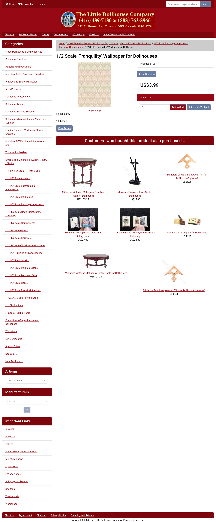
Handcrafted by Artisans (18, 66)
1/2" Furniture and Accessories (23, 253)
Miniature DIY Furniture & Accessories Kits (25, 143)
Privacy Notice (13, 474)
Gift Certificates (13, 339)
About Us (9, 34)
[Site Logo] (108, 20)
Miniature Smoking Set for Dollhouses (187, 232)
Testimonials (61, 34)
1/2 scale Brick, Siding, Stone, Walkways (23, 214)
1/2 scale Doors (16, 230)
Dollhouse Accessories (17, 96)
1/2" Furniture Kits (17, 260)
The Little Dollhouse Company (106, 520)
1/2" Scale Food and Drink (21, 275)
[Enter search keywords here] (183, 4)
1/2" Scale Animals (17, 178)
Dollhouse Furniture (15, 59)
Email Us (94, 34)
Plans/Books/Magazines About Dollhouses (22, 322)
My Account (11, 466)
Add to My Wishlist (199, 107)
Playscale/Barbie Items (17, 312)
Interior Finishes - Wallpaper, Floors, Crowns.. (24, 132)
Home (11, 4)
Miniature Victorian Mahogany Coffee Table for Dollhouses (96, 273)
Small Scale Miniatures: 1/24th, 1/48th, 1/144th (92, 43)
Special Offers (12, 346)
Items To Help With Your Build (119, 34)
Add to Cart (178, 107)
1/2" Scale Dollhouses (19, 197)
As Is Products (13, 89)
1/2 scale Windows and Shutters (25, 245)
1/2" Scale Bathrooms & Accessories (20, 187)
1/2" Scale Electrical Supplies (23, 290)
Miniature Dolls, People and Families (24, 74)
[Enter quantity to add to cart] (155, 107)
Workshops (78, 34)
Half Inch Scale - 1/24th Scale (135, 43)
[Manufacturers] (27, 401)
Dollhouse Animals (15, 104)
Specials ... (11, 353)
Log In (40, 4)
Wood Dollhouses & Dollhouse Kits (23, 51)
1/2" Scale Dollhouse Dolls (21, 268)
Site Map (10, 489)
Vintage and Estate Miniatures (21, 81)
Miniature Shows (28, 34)
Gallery (45, 34)
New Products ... (14, 361)
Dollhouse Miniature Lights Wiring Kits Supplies (25, 121)
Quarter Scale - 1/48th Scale (21, 297)
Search (205, 4)
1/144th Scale (14, 305)
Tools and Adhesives (16, 152)
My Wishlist (25, 4)
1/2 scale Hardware (18, 238)
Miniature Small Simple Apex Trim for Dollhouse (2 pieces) (174, 290)
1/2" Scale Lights (16, 283)
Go (27, 409)
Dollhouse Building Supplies (20, 111)
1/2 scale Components (71, 47)
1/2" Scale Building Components (171, 43)
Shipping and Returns (16, 481)
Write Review (64, 128)
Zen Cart (140, 520)
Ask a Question (147, 74)
